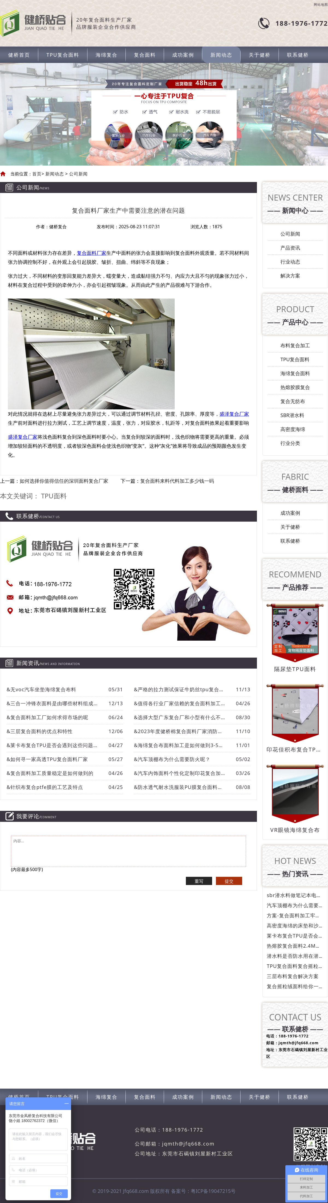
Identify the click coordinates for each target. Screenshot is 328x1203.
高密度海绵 (292, 429)
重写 (199, 881)
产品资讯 (290, 247)
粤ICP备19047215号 (213, 1191)
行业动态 (290, 261)
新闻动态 (221, 54)
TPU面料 (53, 495)
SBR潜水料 (292, 415)
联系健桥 (298, 54)
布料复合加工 (295, 345)
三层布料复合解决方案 (293, 976)
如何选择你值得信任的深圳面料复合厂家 (64, 481)
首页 (37, 174)
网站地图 (321, 5)
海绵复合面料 (295, 373)
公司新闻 (78, 174)
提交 (229, 881)
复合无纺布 (292, 401)
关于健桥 (260, 54)
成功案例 (183, 54)
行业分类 (290, 443)
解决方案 (290, 275)
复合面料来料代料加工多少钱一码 (177, 481)
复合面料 (145, 54)
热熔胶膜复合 (295, 387)
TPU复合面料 (62, 54)
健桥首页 (19, 54)
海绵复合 (107, 54)
